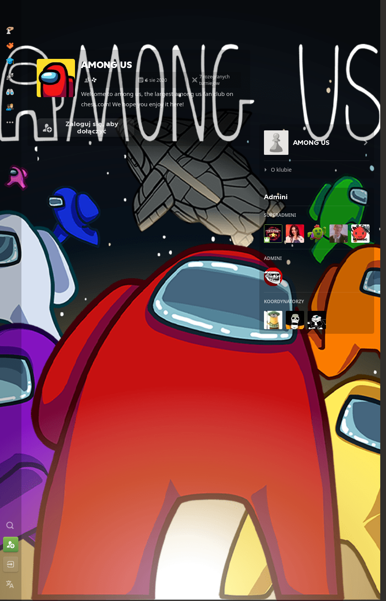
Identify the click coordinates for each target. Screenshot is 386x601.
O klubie (281, 169)
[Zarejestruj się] (10, 544)
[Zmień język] (10, 584)
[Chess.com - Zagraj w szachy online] (10, 13)
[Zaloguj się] (10, 564)
